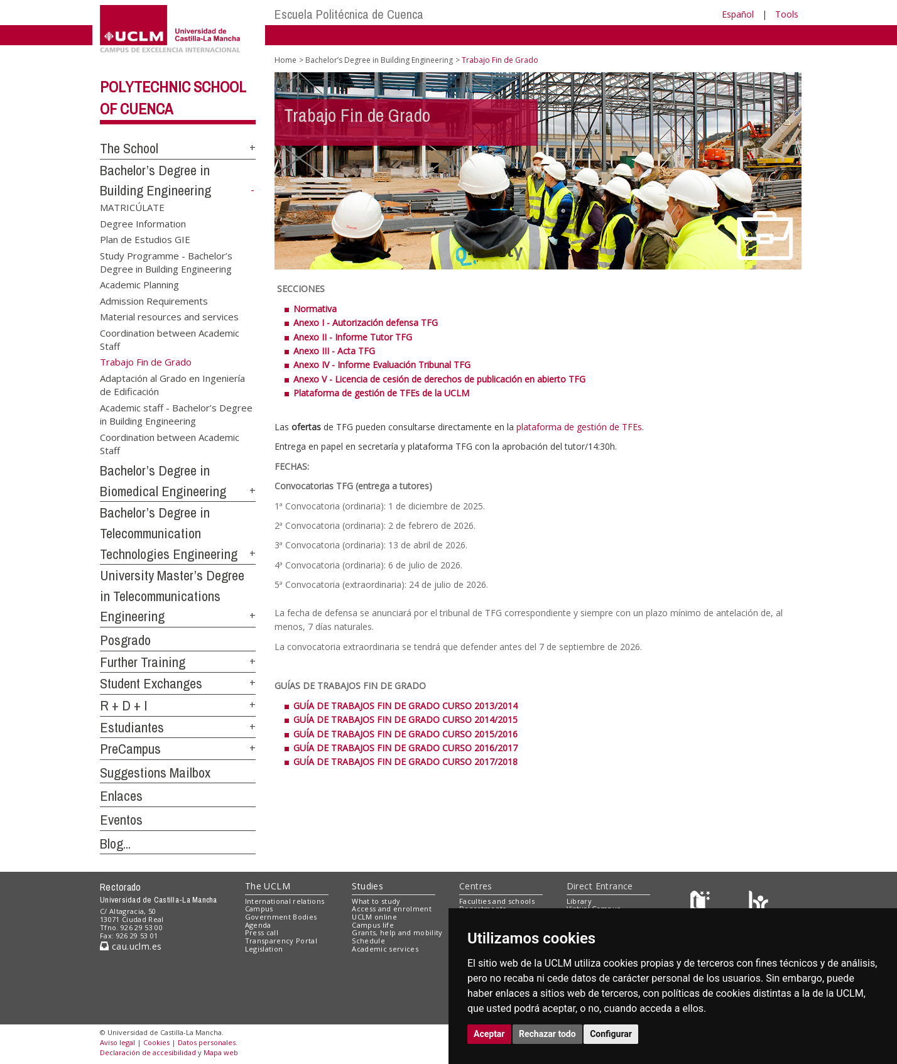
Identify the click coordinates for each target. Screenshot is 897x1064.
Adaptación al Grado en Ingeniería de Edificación (172, 385)
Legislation (264, 948)
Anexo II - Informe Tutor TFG (352, 337)
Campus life (373, 925)
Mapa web (221, 1052)
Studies (367, 886)
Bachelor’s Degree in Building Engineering (379, 60)
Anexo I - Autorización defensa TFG (365, 322)
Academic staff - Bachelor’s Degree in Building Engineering (176, 413)
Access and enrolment (392, 908)
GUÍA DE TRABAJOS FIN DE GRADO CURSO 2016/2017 (405, 748)
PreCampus (130, 748)
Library (579, 901)
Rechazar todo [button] (547, 1034)
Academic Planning (139, 284)
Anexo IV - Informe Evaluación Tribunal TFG (381, 365)
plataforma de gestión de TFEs (579, 427)
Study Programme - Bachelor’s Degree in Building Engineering (166, 261)
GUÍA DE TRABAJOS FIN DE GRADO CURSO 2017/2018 (405, 762)
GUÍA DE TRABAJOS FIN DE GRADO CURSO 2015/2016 (405, 734)
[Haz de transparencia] (702, 903)
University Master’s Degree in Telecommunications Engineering (172, 596)
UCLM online (374, 916)
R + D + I (124, 705)
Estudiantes (132, 727)
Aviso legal (117, 1042)
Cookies (156, 1042)
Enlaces (121, 795)
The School (129, 148)
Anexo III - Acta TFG (334, 351)
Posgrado (125, 640)
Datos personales (207, 1042)
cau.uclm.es (130, 946)
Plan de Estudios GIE (145, 239)
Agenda (258, 925)
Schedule (368, 940)
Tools (786, 14)
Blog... (115, 843)
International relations (285, 901)
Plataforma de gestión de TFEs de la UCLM (381, 393)
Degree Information (143, 223)
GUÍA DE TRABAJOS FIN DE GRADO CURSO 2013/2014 (406, 706)
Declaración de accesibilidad (148, 1052)
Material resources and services (169, 316)
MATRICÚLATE (132, 207)
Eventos (121, 819)
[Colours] (758, 903)
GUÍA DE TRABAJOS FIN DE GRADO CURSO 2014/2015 (406, 719)
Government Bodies (281, 916)
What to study (376, 901)
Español (738, 14)
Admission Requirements (154, 300)
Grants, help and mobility (397, 932)
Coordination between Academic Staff (169, 339)
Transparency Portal (281, 940)
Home (285, 60)
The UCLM (267, 886)
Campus (259, 908)
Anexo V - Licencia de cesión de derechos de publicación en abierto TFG (439, 379)
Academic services (385, 948)
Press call (261, 932)
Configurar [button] (611, 1034)
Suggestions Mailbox (155, 772)
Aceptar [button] (489, 1034)
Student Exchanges (151, 683)
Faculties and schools (497, 901)
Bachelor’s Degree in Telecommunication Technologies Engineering (168, 533)
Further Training (142, 662)
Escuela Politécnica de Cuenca (349, 14)
